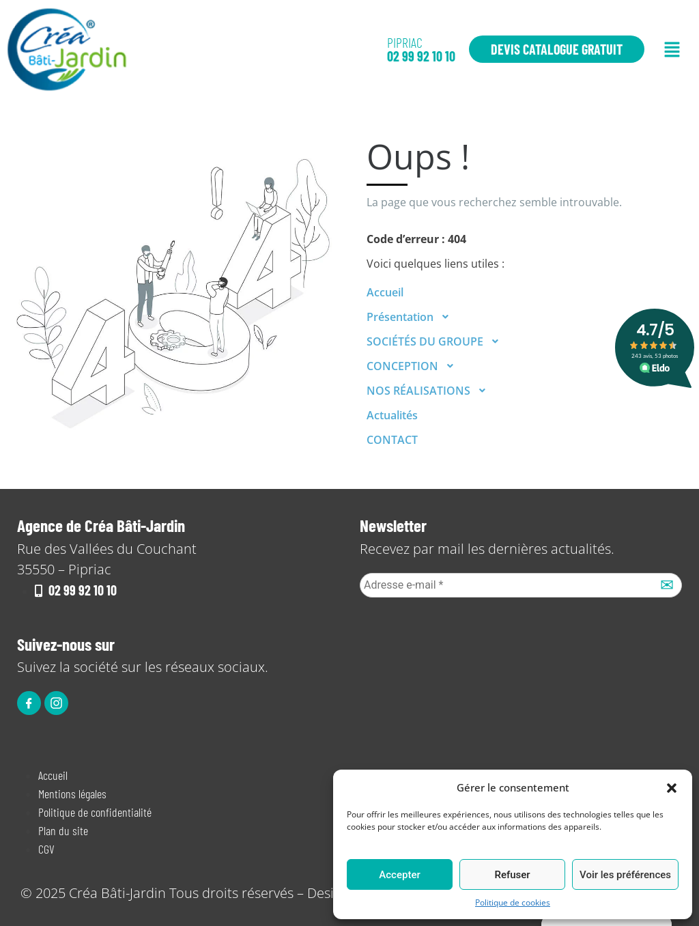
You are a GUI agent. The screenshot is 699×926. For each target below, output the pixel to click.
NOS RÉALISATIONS (430, 390)
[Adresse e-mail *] (521, 585)
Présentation (412, 317)
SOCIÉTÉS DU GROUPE (437, 341)
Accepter (399, 875)
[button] (672, 787)
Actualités (392, 415)
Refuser (512, 875)
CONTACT (392, 439)
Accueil (385, 292)
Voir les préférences (625, 875)
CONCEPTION (414, 366)
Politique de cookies (512, 902)
